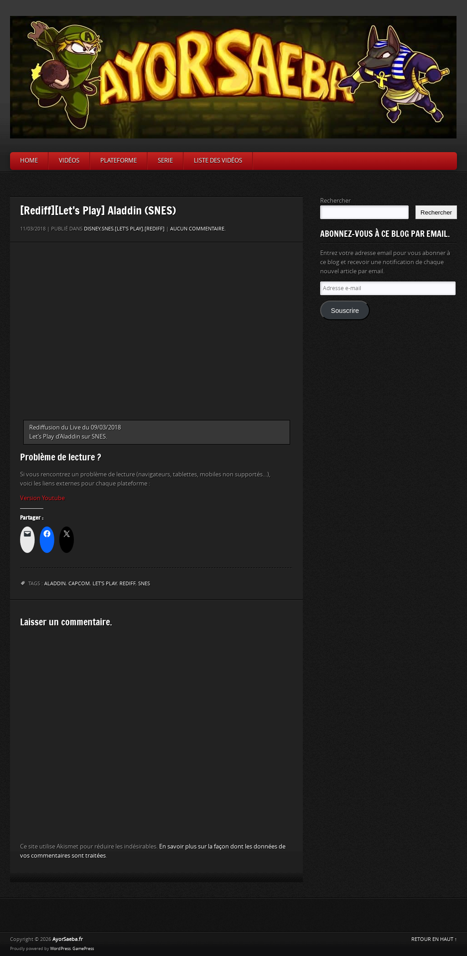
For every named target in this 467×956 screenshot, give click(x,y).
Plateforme (118, 160)
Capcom (79, 584)
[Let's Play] (129, 229)
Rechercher (335, 200)
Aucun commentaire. (198, 229)
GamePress (83, 948)
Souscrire (345, 310)
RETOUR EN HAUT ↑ (434, 939)
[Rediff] (155, 229)
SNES (108, 229)
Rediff (127, 584)
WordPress (60, 948)
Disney (92, 229)
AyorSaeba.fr (67, 939)
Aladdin (55, 584)
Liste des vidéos (218, 160)
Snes (144, 584)
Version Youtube (42, 498)
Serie (165, 160)
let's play (105, 584)
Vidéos (69, 160)
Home (29, 160)
